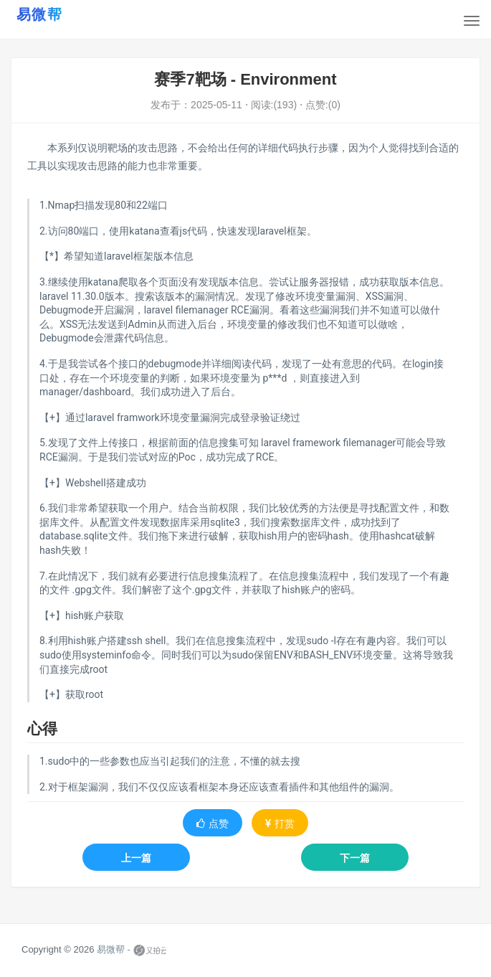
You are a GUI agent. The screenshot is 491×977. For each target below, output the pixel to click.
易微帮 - (113, 950)
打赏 (280, 823)
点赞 (212, 823)
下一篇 (355, 858)
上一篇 (136, 858)
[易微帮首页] (57, 13)
